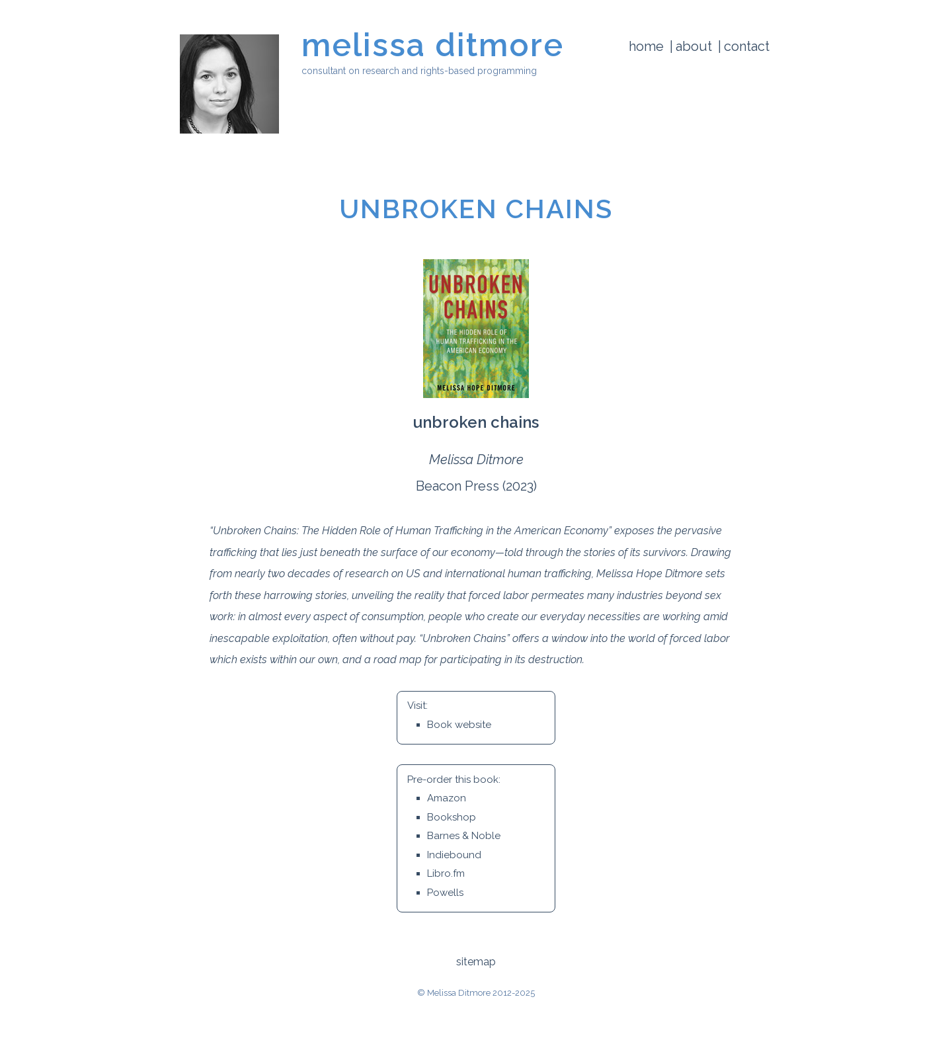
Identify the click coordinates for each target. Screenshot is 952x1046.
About (694, 46)
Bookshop (451, 817)
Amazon (446, 798)
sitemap (476, 961)
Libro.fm (446, 873)
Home (646, 46)
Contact (747, 46)
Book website (459, 725)
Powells (445, 893)
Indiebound (454, 855)
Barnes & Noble (463, 836)
